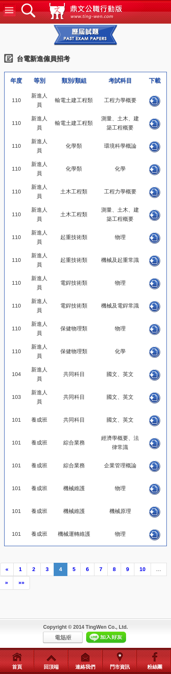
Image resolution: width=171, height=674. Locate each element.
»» (21, 582)
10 (142, 569)
